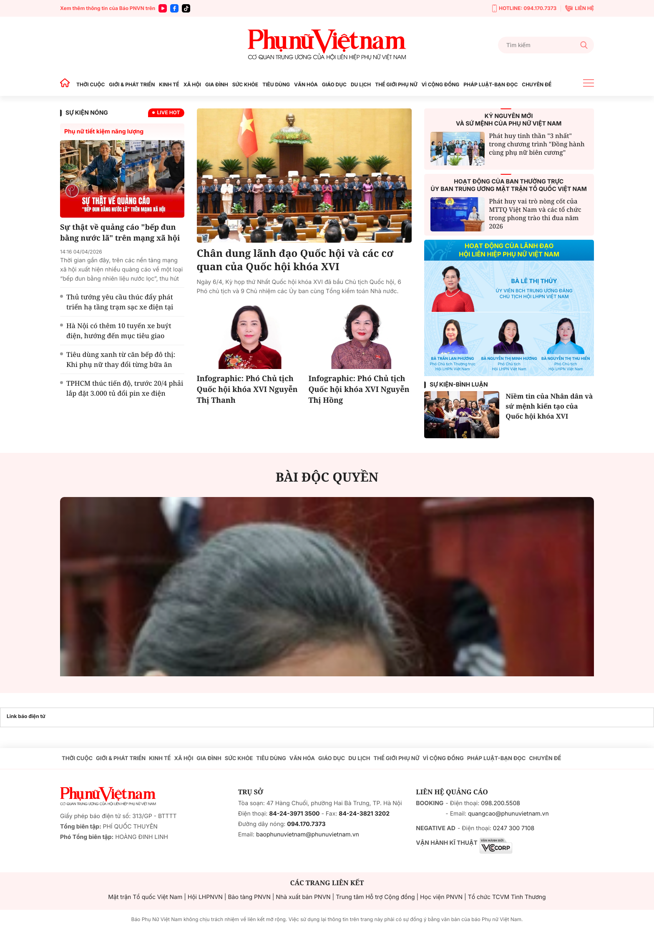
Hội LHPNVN (205, 897)
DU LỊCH (361, 84)
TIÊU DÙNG (276, 84)
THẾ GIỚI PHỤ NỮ (396, 84)
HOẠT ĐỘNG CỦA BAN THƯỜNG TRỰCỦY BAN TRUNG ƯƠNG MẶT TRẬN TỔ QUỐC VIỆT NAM (509, 185)
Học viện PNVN (441, 897)
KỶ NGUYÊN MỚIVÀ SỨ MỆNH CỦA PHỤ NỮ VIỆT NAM (508, 120)
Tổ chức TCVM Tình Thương (507, 897)
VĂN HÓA (306, 84)
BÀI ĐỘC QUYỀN (327, 477)
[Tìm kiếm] (546, 45)
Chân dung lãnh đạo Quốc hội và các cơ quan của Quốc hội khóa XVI (295, 260)
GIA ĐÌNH (216, 84)
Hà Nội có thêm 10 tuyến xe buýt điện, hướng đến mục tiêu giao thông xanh (118, 335)
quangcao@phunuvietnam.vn (508, 813)
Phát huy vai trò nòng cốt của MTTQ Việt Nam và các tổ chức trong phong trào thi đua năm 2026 (535, 214)
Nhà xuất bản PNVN (303, 897)
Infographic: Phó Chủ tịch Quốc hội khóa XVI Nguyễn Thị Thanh (247, 389)
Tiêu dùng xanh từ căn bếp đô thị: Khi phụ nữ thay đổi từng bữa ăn (120, 359)
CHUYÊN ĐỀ (536, 84)
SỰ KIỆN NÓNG (86, 112)
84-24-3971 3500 (294, 813)
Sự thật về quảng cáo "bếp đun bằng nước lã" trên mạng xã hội (120, 232)
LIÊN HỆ (579, 8)
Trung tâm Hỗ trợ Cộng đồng (375, 897)
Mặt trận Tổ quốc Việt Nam (145, 897)
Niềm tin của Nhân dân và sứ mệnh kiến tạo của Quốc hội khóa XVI (549, 406)
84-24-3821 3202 (364, 813)
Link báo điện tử (26, 716)
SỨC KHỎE (245, 84)
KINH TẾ (169, 84)
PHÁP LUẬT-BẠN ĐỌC (490, 84)
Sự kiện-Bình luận (459, 384)
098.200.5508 (500, 803)
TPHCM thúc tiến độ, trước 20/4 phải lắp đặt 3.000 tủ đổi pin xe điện (124, 388)
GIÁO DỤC (334, 84)
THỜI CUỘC (90, 84)
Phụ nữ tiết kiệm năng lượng (103, 131)
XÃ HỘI (192, 84)
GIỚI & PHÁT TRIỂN (132, 84)
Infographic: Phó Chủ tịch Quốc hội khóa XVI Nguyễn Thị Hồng (358, 389)
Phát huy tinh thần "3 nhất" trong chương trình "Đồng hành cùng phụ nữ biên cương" (536, 144)
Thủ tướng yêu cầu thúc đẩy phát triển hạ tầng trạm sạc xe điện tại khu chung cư (119, 306)
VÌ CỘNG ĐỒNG (441, 84)
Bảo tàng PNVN (249, 897)
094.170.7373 (306, 824)
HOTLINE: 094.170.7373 (524, 9)
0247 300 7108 (513, 828)
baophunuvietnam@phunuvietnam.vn (307, 834)
